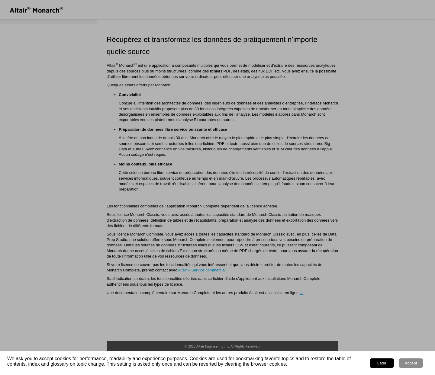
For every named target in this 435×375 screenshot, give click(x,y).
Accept (411, 363)
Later (381, 363)
